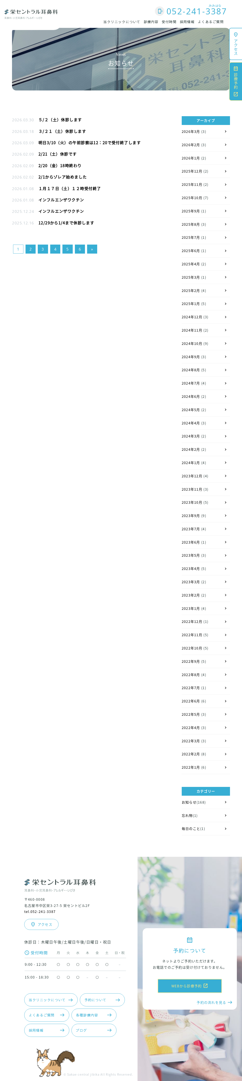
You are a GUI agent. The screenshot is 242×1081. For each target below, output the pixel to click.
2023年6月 (191, 542)
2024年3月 (191, 436)
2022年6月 (191, 701)
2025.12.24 (23, 211)
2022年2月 (191, 753)
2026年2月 (191, 144)
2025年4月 (191, 263)
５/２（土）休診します (60, 119)
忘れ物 (187, 815)
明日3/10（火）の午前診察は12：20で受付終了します (89, 142)
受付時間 (169, 21)
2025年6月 (191, 250)
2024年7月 (191, 383)
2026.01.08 (23, 188)
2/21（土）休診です (57, 154)
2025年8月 (191, 224)
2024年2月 (191, 449)
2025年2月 (191, 290)
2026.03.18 (23, 131)
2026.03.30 (23, 119)
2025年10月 (192, 197)
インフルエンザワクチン (61, 200)
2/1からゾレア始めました (62, 177)
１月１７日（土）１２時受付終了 (69, 188)
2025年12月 (192, 171)
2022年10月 (192, 648)
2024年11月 (192, 330)
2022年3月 (191, 740)
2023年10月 (192, 502)
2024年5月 (191, 409)
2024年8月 (191, 369)
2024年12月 (192, 316)
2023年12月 (192, 475)
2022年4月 (191, 727)
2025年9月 (191, 210)
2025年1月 (191, 303)
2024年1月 (191, 462)
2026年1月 (191, 158)
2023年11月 (192, 489)
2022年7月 (191, 687)
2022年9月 (191, 661)
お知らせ (189, 802)
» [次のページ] (92, 249)
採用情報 (187, 21)
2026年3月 (191, 131)
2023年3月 (191, 581)
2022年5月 (191, 714)
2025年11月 (192, 184)
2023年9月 (191, 515)
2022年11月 (192, 634)
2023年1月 (191, 608)
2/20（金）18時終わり (60, 165)
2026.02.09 (23, 154)
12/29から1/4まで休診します (66, 223)
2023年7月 (191, 528)
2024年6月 (191, 396)
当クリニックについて (122, 21)
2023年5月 (191, 555)
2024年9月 (191, 356)
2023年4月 (191, 568)
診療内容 (151, 21)
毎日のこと (191, 828)
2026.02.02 (23, 177)
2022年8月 (191, 674)
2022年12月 (192, 621)
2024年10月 (192, 343)
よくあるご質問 (211, 21)
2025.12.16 (23, 223)
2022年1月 (191, 767)
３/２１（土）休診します (62, 131)
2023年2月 (191, 595)
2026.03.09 (23, 142)
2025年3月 (191, 277)
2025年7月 (191, 237)
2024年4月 (191, 422)
